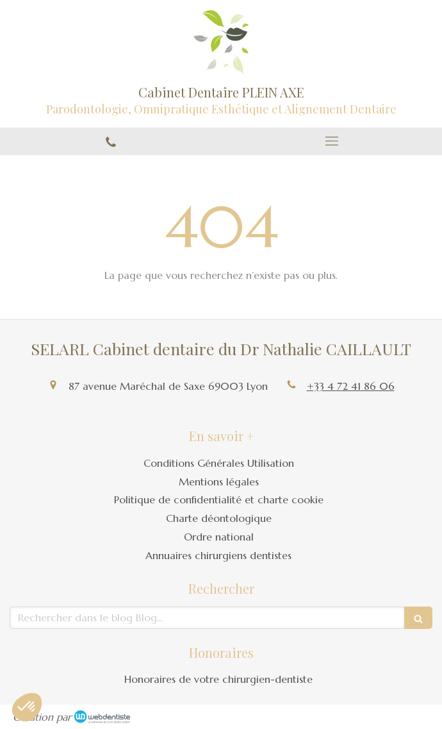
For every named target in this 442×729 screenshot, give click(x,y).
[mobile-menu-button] (331, 141)
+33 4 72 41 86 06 (351, 386)
